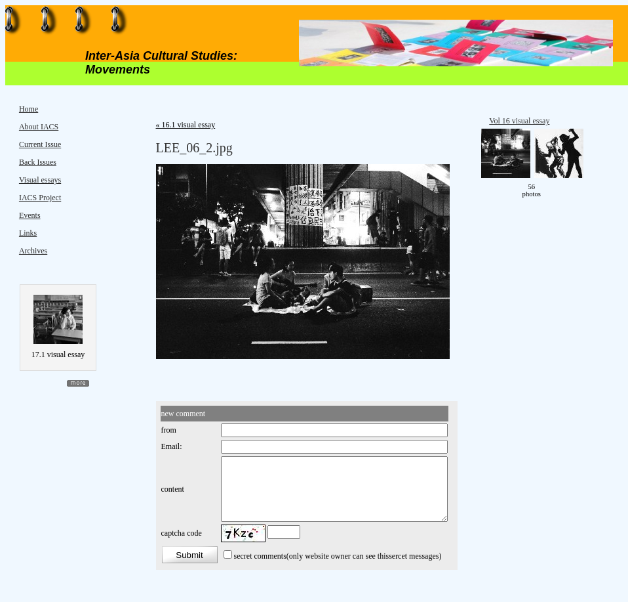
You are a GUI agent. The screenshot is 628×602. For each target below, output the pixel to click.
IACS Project (40, 197)
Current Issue (40, 144)
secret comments (260, 556)
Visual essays (40, 179)
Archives (33, 250)
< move (502, 190)
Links (28, 233)
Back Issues (37, 162)
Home (28, 109)
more (78, 383)
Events (30, 215)
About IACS (38, 126)
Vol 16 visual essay (519, 120)
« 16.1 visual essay (186, 124)
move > (559, 190)
